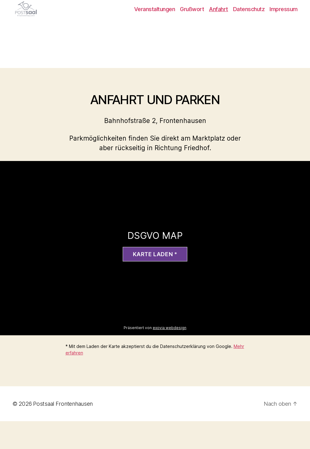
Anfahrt (218, 23)
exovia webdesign (169, 355)
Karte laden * (155, 282)
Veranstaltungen (154, 23)
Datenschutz (249, 23)
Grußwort (192, 23)
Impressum (284, 23)
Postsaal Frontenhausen (63, 431)
